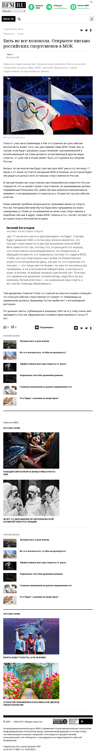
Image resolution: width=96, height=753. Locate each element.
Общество (8, 33)
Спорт (20, 33)
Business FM (13, 57)
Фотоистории (11, 428)
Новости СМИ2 (10, 422)
